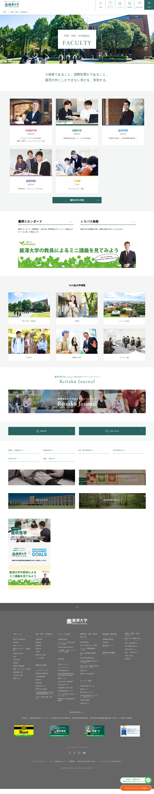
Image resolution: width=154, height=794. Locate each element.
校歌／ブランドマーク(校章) (22, 674)
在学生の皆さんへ (130, 654)
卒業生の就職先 (85, 705)
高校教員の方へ (48, 455)
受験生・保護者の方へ (16, 455)
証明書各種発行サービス (65, 696)
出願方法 (38, 685)
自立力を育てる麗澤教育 (65, 686)
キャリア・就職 (85, 686)
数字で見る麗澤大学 (19, 644)
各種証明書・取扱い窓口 (65, 693)
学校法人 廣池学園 (29, 723)
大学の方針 (16, 665)
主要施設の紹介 (62, 644)
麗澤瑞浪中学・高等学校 (87, 723)
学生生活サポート (63, 689)
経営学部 (38, 654)
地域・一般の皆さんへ (132, 657)
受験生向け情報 (41, 670)
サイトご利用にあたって (58, 766)
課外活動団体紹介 (63, 675)
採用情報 (72, 766)
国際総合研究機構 (109, 658)
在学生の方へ (13, 464)
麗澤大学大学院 (58, 723)
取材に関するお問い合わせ (86, 766)
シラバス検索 (40, 663)
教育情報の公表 (18, 677)
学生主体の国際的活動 (87, 663)
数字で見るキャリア (86, 697)
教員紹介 (16, 668)
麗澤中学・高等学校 (71, 723)
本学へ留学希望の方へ (86, 455)
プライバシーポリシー (39, 766)
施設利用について (108, 650)
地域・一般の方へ (49, 464)
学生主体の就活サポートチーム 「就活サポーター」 (89, 701)
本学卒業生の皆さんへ (132, 651)
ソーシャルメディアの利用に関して (110, 766)
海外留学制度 (84, 647)
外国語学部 (39, 644)
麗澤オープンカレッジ (44, 723)
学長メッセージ (18, 650)
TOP (4, 12)
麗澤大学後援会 (126, 723)
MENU (149, 5)
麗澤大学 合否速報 (41, 694)
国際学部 (38, 647)
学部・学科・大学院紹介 (44, 639)
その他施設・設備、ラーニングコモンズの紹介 (67, 656)
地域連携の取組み (108, 644)
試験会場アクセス (41, 691)
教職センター (62, 683)
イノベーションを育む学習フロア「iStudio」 (67, 648)
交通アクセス (17, 683)
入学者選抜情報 (40, 681)
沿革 (14, 661)
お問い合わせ (129, 660)
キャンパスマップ (63, 672)
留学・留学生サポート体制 (88, 650)
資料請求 (127, 664)
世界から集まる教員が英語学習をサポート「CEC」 (89, 671)
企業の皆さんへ (85, 708)
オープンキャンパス (42, 675)
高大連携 (105, 647)
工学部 (38, 657)
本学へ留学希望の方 (131, 648)
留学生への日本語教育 (87, 679)
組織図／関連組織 (18, 671)
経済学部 (38, 650)
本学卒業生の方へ (119, 455)
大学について (18, 639)
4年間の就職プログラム (87, 691)
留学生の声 (83, 675)
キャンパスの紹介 (64, 639)
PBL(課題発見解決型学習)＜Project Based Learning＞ (66, 679)
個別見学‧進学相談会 (42, 678)
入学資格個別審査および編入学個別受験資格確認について (44, 698)
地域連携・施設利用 (110, 639)
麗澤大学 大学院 (41, 660)
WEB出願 (38, 688)
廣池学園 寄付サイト (113, 723)
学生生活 (61, 664)
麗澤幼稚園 (100, 723)
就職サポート (84, 694)
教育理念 (16, 647)
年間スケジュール (63, 669)
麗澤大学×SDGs (18, 658)
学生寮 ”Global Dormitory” (66, 652)
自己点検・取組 (18, 680)
